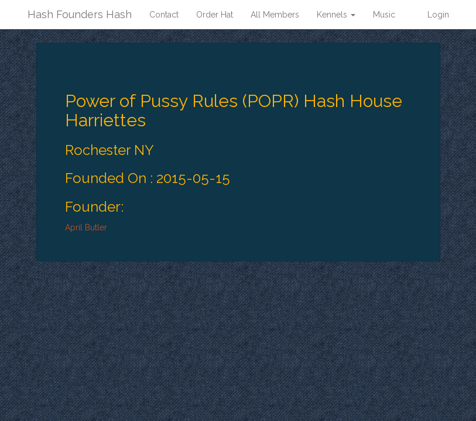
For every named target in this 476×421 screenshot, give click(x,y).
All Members (275, 14)
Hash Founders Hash (80, 14)
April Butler (86, 227)
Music (384, 14)
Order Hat (214, 14)
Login (438, 14)
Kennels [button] (336, 14)
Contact (164, 14)
